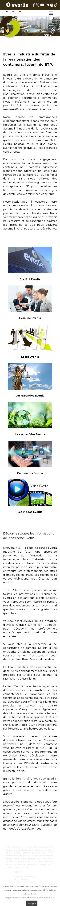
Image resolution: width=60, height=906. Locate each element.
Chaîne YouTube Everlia (39, 778)
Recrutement (38, 655)
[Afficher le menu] (51, 13)
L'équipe (50, 624)
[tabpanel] (30, 142)
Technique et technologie (31, 686)
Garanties (22, 667)
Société (51, 597)
